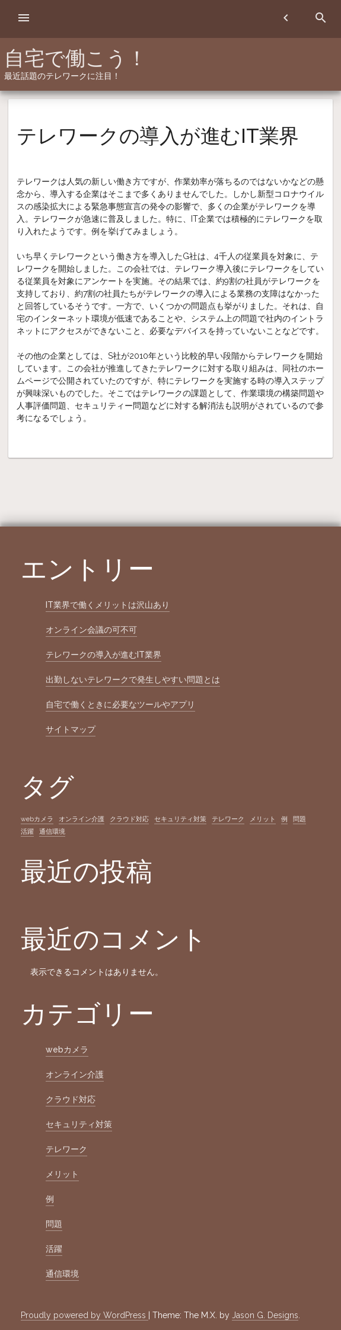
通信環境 (62, 1273)
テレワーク (66, 1149)
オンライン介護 (75, 1074)
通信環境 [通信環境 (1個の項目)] (52, 831)
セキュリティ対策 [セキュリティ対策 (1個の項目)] (180, 818)
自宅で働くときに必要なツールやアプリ (120, 704)
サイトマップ (70, 729)
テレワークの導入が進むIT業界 (103, 654)
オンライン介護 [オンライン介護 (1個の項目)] (81, 818)
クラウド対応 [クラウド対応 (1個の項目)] (129, 818)
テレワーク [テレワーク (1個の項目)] (228, 818)
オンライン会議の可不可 (91, 629)
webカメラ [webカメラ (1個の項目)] (37, 818)
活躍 (54, 1249)
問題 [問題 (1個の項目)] (299, 818)
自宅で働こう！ (75, 58)
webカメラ (67, 1049)
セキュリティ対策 (79, 1124)
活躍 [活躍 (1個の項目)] (27, 831)
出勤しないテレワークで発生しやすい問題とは (133, 679)
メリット (62, 1174)
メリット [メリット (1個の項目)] (263, 818)
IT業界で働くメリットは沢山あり (108, 605)
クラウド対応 (70, 1099)
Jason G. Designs (265, 1315)
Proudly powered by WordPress (84, 1315)
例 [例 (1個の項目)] (284, 818)
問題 (54, 1224)
